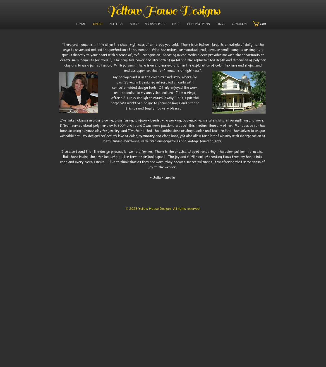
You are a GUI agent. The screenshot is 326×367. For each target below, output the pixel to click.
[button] (262, 23)
